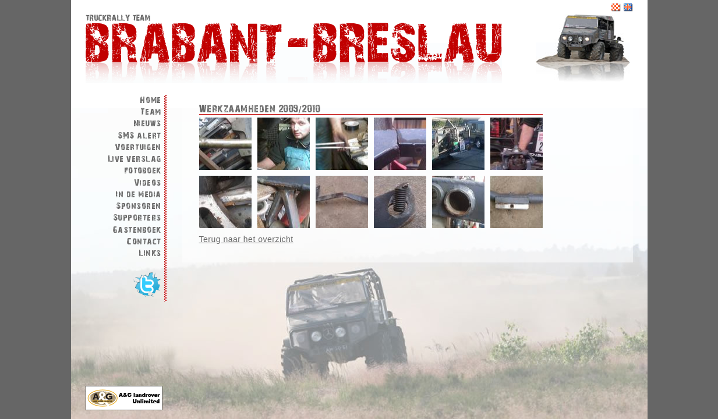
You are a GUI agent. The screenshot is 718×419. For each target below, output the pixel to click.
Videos (147, 183)
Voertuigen (138, 147)
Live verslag (134, 159)
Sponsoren (138, 206)
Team (150, 112)
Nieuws (147, 123)
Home (150, 100)
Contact (144, 241)
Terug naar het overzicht (246, 239)
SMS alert (139, 136)
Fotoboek (142, 170)
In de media (138, 194)
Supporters (137, 218)
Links (150, 253)
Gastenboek (136, 230)
